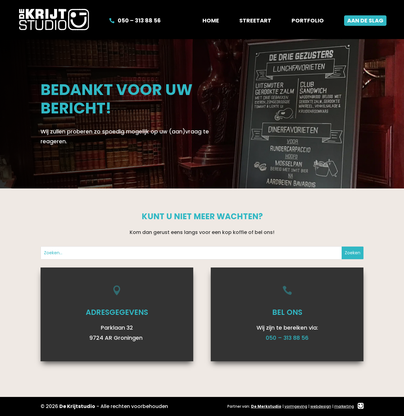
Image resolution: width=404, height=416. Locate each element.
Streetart (255, 21)
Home (210, 21)
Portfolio (308, 21)
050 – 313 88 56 (139, 21)
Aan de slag (365, 20)
